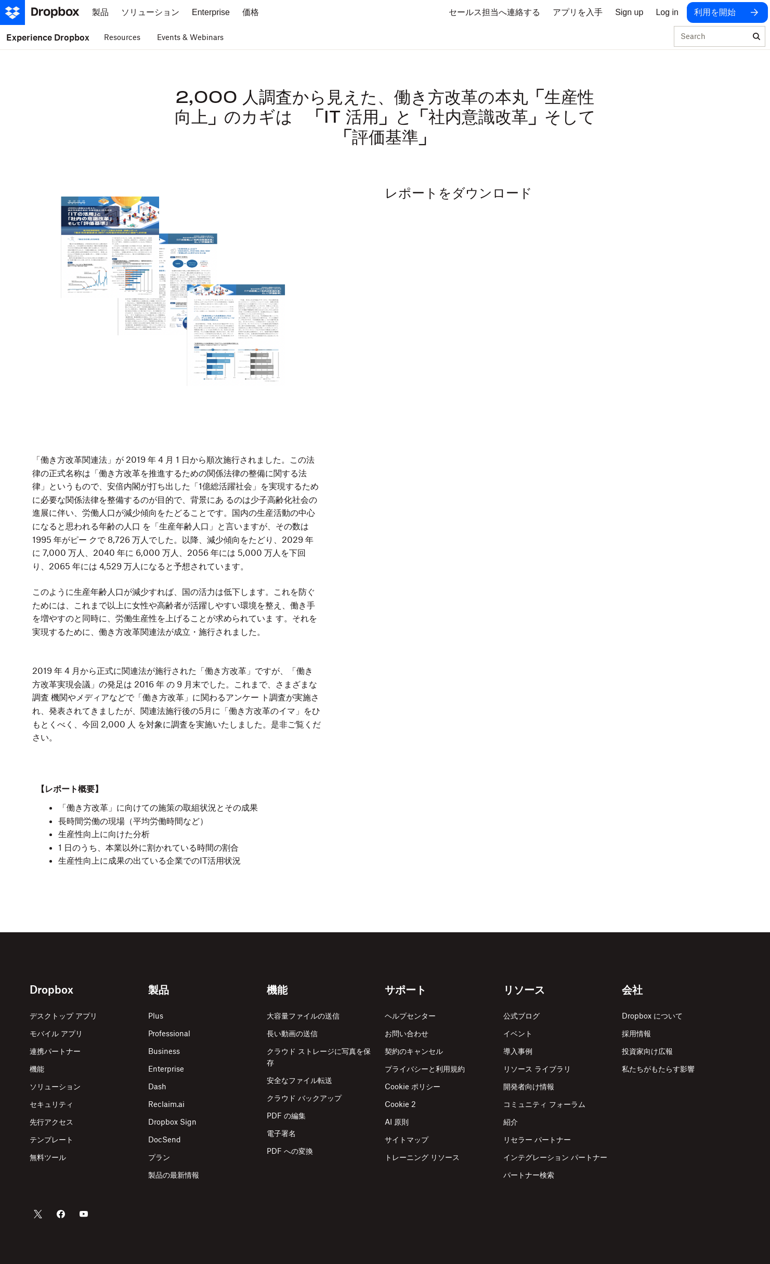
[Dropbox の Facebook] (61, 1214)
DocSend (164, 1139)
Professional (169, 1033)
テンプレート (51, 1139)
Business (164, 1051)
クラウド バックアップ (304, 1097)
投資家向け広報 (647, 1051)
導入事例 (517, 1051)
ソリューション (55, 1086)
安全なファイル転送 (299, 1080)
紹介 (510, 1121)
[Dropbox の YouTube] (83, 1214)
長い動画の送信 (292, 1033)
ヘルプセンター (410, 1015)
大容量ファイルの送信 (303, 1015)
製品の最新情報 (173, 1174)
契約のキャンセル (414, 1051)
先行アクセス (51, 1121)
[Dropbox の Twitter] (38, 1214)
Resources (122, 37)
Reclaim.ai (166, 1104)
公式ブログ (521, 1015)
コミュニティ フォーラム (544, 1104)
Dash (157, 1086)
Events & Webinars (190, 37)
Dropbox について (652, 1015)
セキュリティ (51, 1104)
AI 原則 (397, 1121)
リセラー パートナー (537, 1139)
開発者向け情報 (528, 1086)
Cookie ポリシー (412, 1086)
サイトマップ (406, 1139)
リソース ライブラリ (537, 1068)
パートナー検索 (528, 1174)
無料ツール (48, 1157)
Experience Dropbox (47, 37)
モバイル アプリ (56, 1033)
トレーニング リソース (422, 1157)
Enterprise (166, 1068)
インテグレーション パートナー (555, 1157)
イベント (517, 1033)
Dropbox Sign (172, 1121)
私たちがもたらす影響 (658, 1068)
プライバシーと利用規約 (425, 1068)
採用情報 (636, 1033)
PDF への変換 (290, 1150)
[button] (176, 532)
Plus (155, 1015)
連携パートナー (55, 1051)
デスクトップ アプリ (63, 1015)
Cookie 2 (400, 1104)
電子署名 (281, 1133)
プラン (159, 1157)
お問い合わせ (406, 1033)
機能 (37, 1068)
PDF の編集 (286, 1115)
